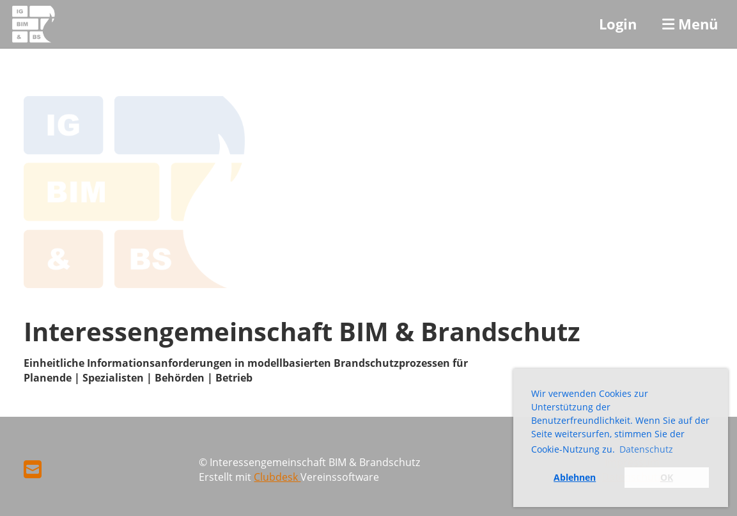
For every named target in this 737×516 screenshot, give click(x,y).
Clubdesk (277, 477)
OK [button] (666, 477)
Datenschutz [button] (646, 449)
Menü (690, 23)
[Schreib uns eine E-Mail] (33, 469)
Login (618, 23)
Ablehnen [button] (575, 477)
